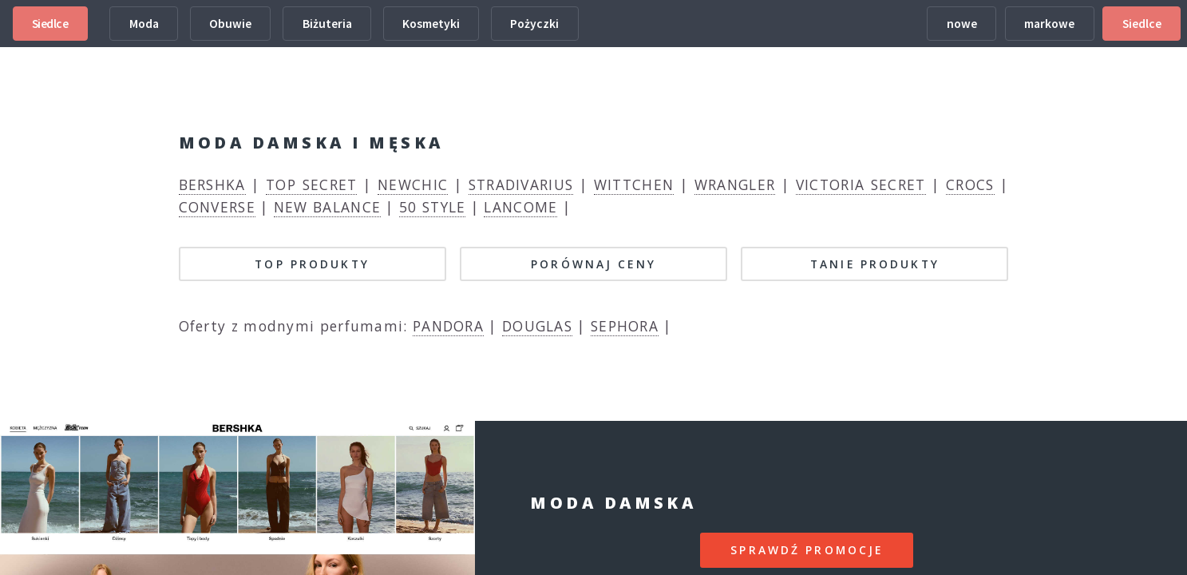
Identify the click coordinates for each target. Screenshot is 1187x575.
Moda (144, 23)
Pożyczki (534, 23)
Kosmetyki (431, 23)
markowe (1049, 23)
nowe (962, 23)
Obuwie (230, 23)
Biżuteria (327, 23)
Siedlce (50, 23)
